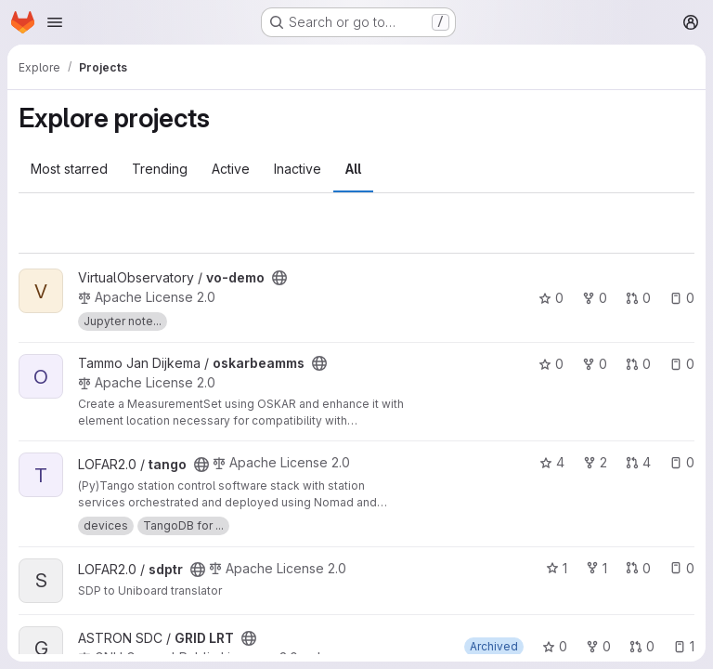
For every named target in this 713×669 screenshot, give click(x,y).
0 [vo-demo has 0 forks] (594, 298)
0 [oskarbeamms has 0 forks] (594, 364)
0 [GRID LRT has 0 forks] (598, 646)
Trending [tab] (160, 169)
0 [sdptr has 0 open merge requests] (638, 568)
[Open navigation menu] (55, 22)
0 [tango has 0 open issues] (681, 462)
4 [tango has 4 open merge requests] (638, 462)
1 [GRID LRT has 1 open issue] (683, 646)
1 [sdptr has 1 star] (556, 568)
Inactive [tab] (297, 169)
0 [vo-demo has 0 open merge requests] (638, 298)
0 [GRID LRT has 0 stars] (554, 646)
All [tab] (353, 169)
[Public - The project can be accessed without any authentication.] (279, 277)
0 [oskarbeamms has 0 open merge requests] (638, 364)
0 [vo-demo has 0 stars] (551, 298)
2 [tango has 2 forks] (595, 462)
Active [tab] (231, 169)
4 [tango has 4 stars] (551, 462)
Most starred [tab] (69, 169)
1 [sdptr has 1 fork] (596, 568)
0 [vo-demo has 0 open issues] (681, 298)
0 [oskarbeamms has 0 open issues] (681, 364)
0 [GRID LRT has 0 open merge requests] (642, 646)
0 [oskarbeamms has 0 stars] (551, 364)
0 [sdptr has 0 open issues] (681, 568)
